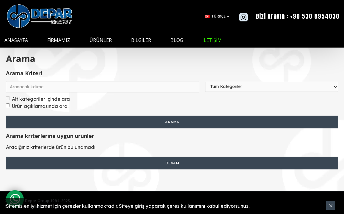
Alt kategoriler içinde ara (38, 99)
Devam (172, 162)
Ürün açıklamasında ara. (37, 106)
